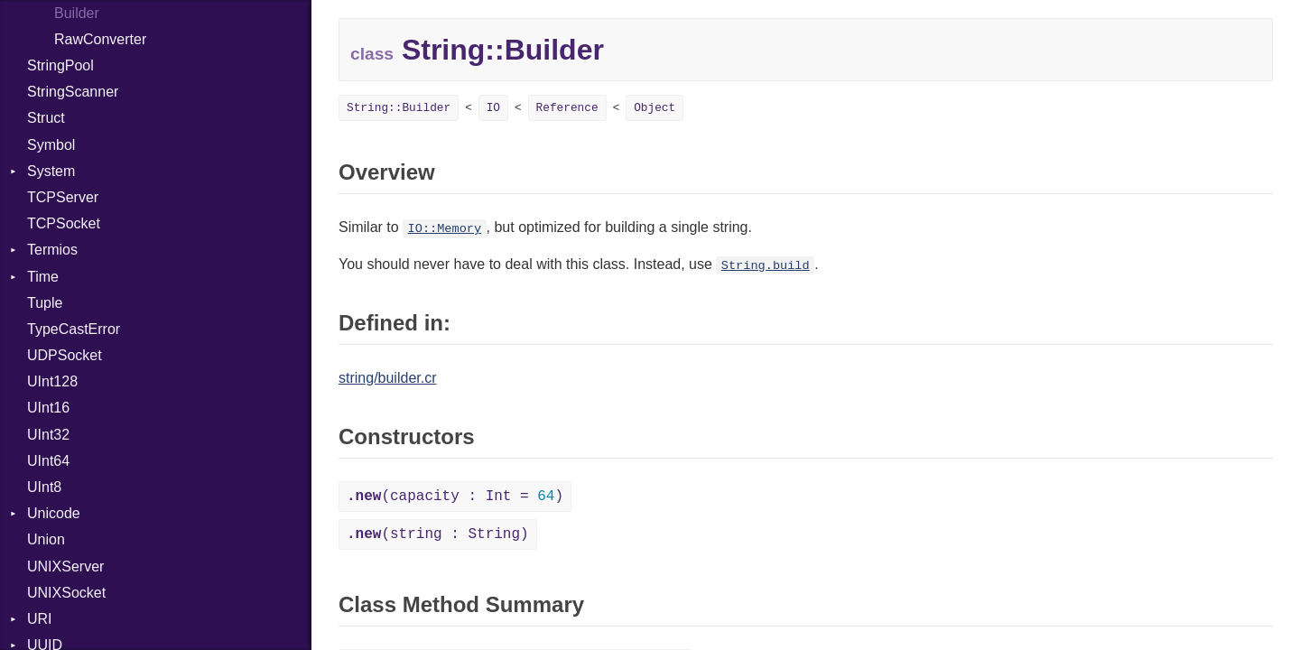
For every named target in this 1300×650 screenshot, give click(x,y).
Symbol (51, 145)
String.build (765, 266)
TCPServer (62, 197)
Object (654, 108)
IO (493, 108)
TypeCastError (73, 329)
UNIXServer (65, 566)
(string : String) (438, 534)
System (51, 171)
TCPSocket (63, 223)
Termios (52, 249)
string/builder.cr (388, 377)
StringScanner (72, 91)
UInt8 (44, 487)
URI (39, 619)
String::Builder (398, 108)
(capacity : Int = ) (455, 496)
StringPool (60, 65)
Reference (567, 108)
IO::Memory (445, 229)
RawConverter (100, 39)
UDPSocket (64, 355)
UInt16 (48, 407)
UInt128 (52, 381)
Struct (46, 117)
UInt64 (48, 461)
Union (46, 539)
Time (43, 276)
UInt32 (48, 434)
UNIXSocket (66, 592)
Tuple (44, 303)
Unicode (53, 513)
